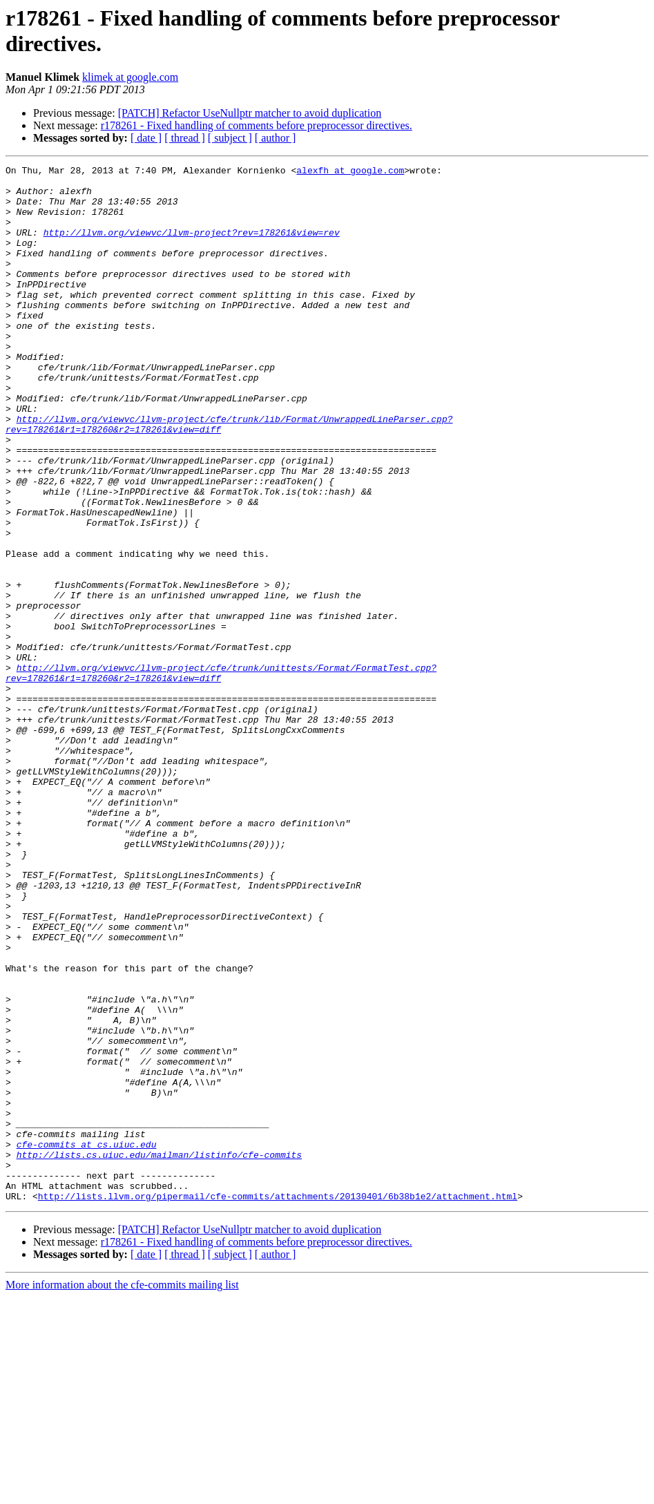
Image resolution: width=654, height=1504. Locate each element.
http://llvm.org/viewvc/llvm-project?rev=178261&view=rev (192, 246)
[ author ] (275, 138)
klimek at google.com (130, 77)
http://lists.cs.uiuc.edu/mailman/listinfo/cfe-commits (159, 1353)
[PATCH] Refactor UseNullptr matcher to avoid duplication (250, 113)
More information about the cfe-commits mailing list (122, 1492)
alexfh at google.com (350, 172)
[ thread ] (184, 138)
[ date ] (146, 138)
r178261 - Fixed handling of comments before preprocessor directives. (256, 125)
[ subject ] (230, 138)
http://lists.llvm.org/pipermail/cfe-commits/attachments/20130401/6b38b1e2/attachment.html (277, 1403)
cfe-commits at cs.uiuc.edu (87, 1341)
